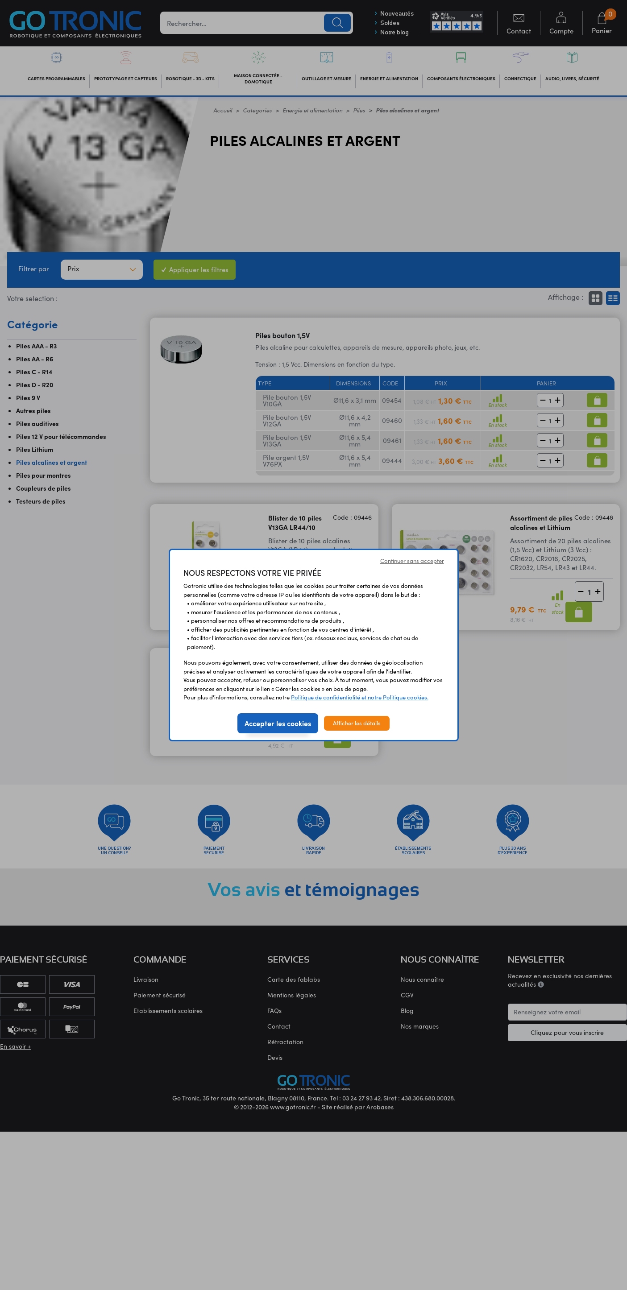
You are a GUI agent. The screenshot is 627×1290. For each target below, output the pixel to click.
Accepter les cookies (278, 723)
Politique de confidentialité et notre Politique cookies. (359, 697)
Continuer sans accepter (412, 561)
